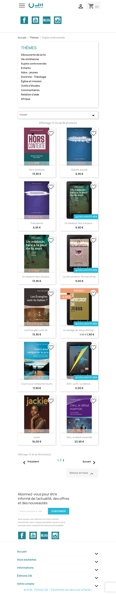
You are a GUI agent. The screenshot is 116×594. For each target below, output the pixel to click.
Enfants (26, 68)
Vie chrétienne (30, 59)
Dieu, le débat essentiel (79, 437)
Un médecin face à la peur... (79, 223)
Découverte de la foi (33, 54)
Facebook (24, 20)
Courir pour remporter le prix (36, 383)
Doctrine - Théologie (33, 77)
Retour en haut (82, 473)
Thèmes (29, 47)
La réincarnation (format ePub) (79, 276)
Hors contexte (37, 169)
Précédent (30, 462)
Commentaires (30, 90)
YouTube (35, 20)
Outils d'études (30, 85)
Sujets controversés (33, 63)
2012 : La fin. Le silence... (79, 383)
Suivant (90, 462)
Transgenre (36, 223)
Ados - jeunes (29, 72)
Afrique (25, 99)
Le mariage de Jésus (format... (79, 330)
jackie (37, 437)
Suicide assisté (79, 169)
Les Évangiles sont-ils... (36, 330)
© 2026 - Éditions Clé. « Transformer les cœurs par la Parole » (58, 589)
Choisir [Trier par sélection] (58, 115)
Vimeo (46, 20)
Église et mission (31, 81)
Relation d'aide (30, 94)
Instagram (57, 20)
